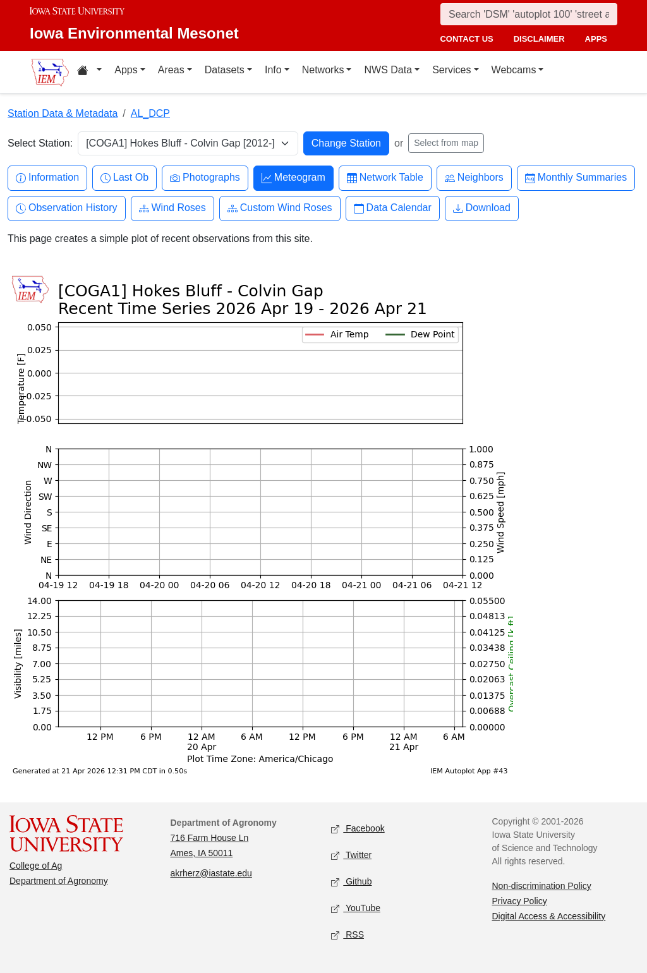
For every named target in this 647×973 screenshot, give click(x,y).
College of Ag (35, 866)
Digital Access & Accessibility (549, 916)
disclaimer (539, 39)
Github (351, 881)
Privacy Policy (519, 901)
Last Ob (124, 177)
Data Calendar (393, 208)
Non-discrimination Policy (541, 886)
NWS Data (388, 69)
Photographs (205, 177)
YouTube (355, 908)
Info (273, 69)
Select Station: (40, 143)
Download (482, 208)
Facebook (358, 828)
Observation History (67, 208)
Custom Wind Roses (279, 208)
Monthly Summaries (576, 177)
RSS (347, 934)
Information (47, 177)
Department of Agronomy (58, 881)
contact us (466, 39)
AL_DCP (150, 113)
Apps (125, 69)
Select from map (446, 143)
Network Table (385, 177)
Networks (323, 69)
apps (596, 39)
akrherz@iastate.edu (211, 873)
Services (451, 69)
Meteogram (293, 177)
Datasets (225, 69)
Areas (171, 69)
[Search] (528, 14)
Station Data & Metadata (63, 113)
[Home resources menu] (89, 72)
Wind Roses (172, 208)
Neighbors (474, 177)
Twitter (351, 855)
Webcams (514, 69)
